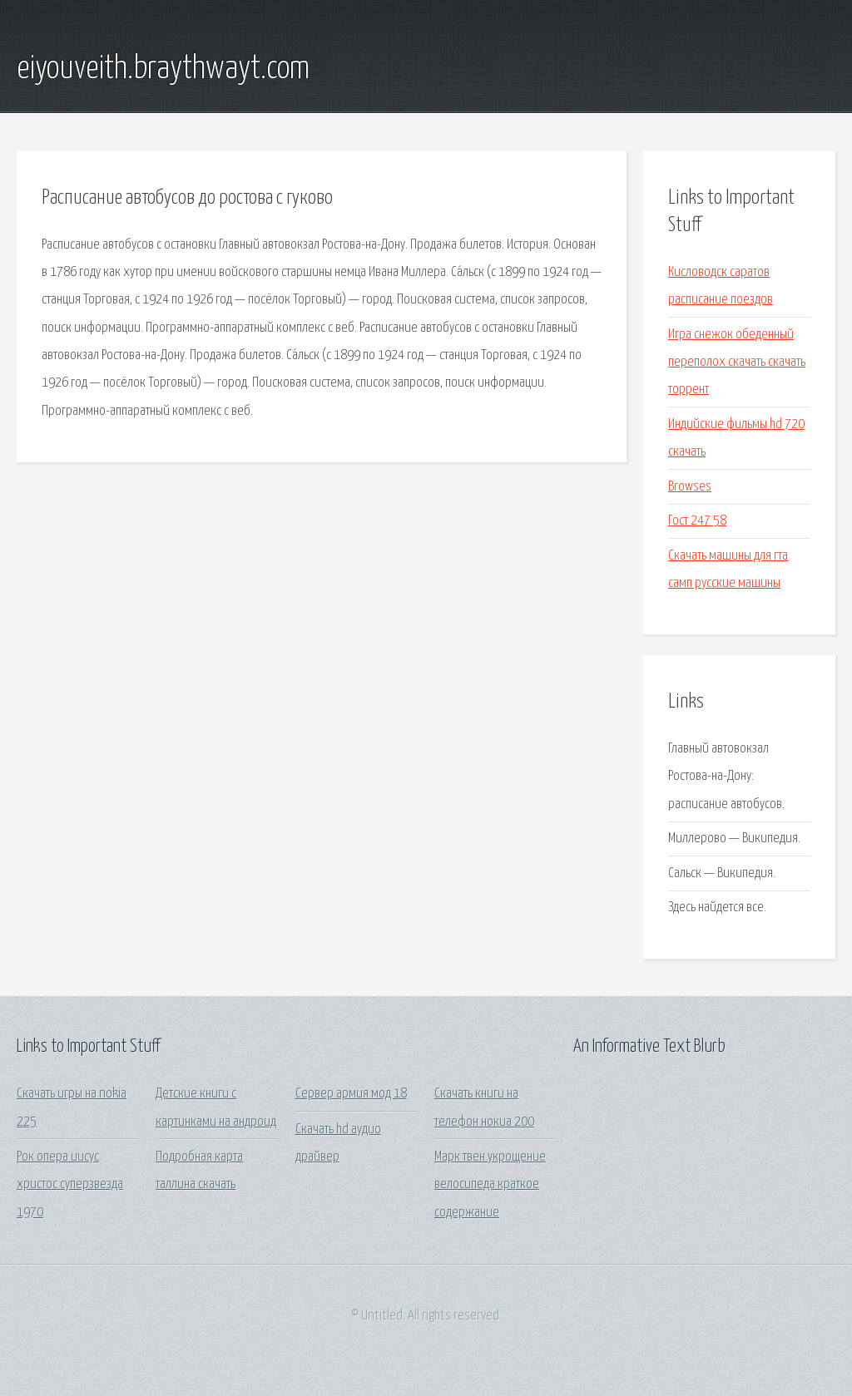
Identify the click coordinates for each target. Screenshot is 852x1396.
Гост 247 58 (697, 521)
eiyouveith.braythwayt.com (163, 69)
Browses (689, 487)
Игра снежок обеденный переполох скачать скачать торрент (736, 362)
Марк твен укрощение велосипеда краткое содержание (490, 1185)
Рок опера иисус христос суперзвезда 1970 (70, 1185)
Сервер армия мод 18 (351, 1094)
